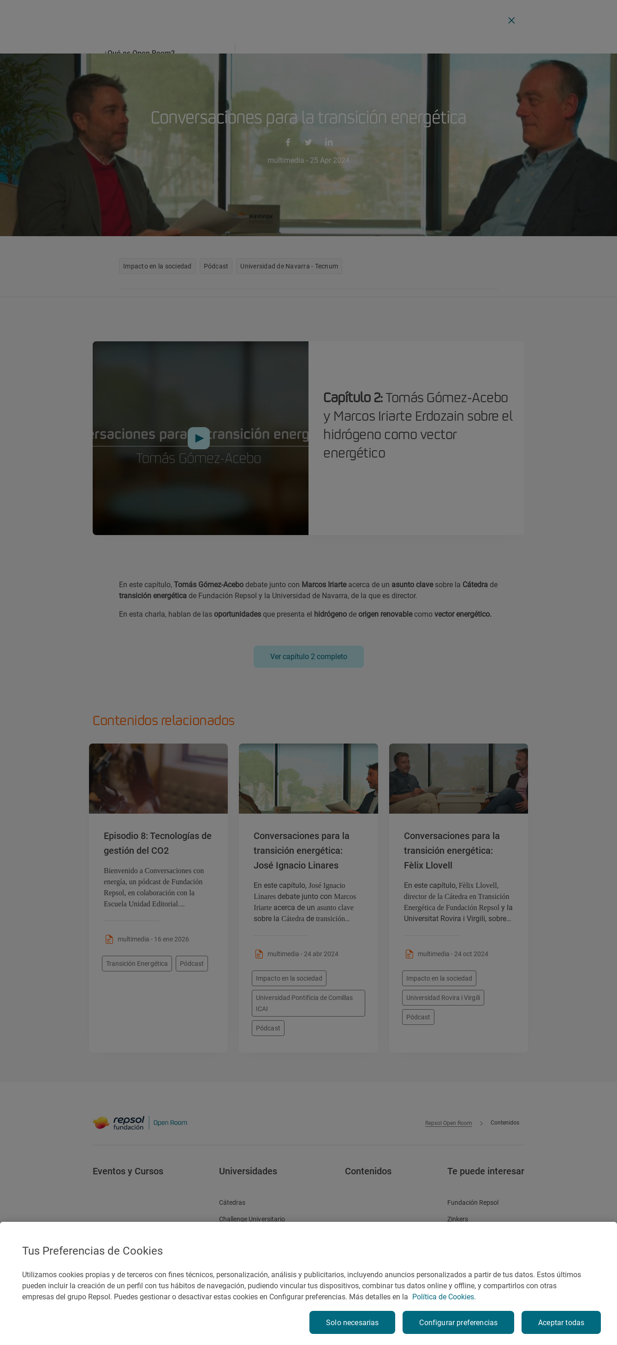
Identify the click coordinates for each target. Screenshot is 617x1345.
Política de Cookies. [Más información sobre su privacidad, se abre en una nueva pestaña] (444, 1296)
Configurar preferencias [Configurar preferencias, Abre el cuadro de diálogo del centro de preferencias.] (458, 1322)
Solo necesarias (352, 1322)
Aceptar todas (561, 1322)
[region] (308, 1283)
